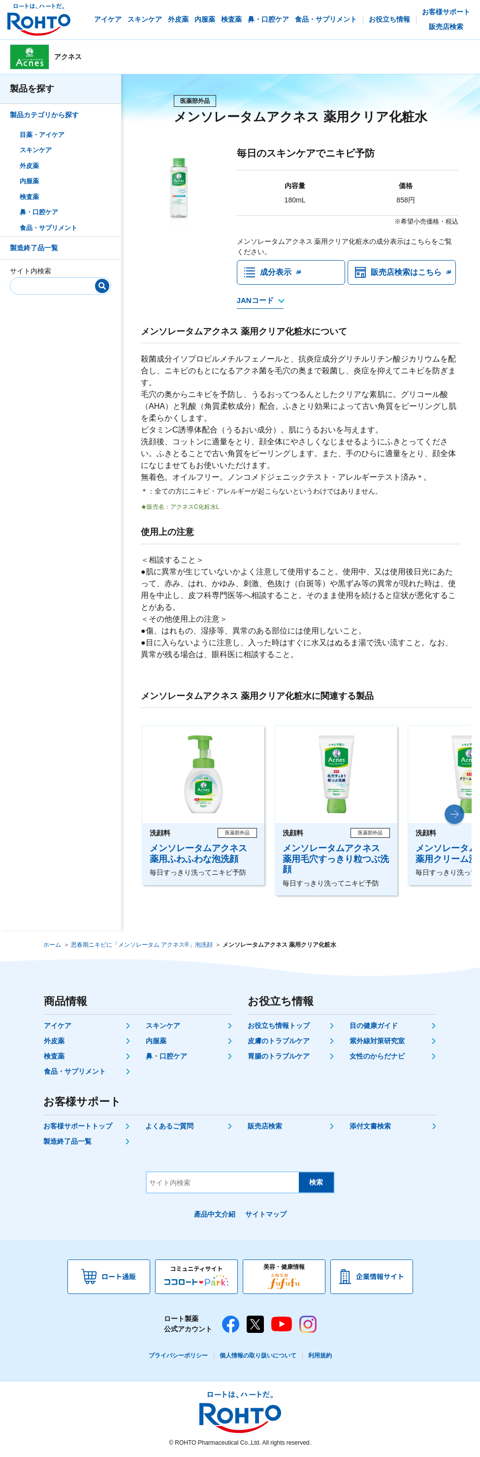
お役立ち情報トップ (279, 1025)
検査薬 (29, 196)
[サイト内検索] (57, 284)
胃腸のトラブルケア (279, 1056)
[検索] (102, 286)
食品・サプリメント (48, 228)
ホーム (52, 944)
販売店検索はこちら (406, 272)
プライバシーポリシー (178, 1355)
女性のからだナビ (377, 1056)
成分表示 (275, 272)
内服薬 (29, 181)
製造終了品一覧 (34, 248)
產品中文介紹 (214, 1214)
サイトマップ (266, 1214)
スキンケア (36, 150)
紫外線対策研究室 (377, 1041)
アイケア (57, 1025)
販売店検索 (265, 1126)
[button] (454, 814)
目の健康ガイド (374, 1025)
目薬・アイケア (42, 134)
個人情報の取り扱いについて (258, 1355)
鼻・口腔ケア (39, 212)
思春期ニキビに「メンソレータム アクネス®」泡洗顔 (142, 944)
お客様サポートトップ (77, 1126)
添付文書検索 (370, 1126)
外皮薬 (29, 165)
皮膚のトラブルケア (279, 1041)
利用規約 (320, 1355)
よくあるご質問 (169, 1126)
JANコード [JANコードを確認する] (255, 300)
